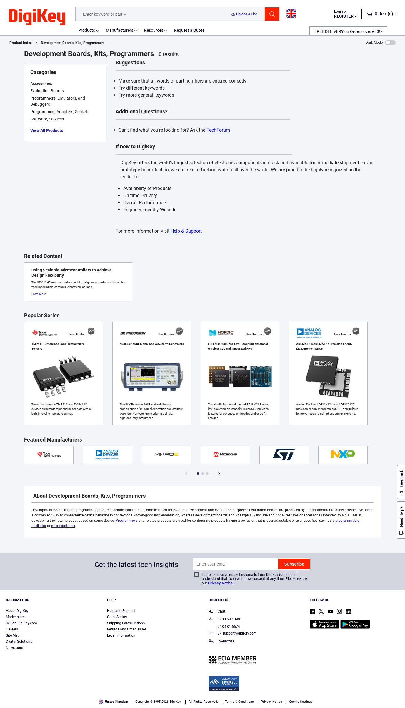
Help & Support (186, 231)
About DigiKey (17, 611)
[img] (37, 17)
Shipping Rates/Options (126, 623)
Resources (153, 30)
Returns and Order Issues (126, 629)
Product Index (20, 43)
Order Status (117, 617)
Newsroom (14, 648)
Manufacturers (119, 30)
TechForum (218, 130)
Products (86, 30)
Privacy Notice (220, 583)
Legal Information (121, 635)
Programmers (127, 521)
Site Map (13, 635)
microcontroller (63, 526)
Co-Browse (221, 642)
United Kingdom (113, 702)
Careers (12, 629)
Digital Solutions (19, 642)
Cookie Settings (300, 702)
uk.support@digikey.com (233, 634)
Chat (217, 612)
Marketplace (15, 617)
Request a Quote (189, 30)
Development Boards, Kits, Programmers (72, 43)
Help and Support (121, 611)
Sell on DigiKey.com (21, 623)
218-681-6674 (224, 627)
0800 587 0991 (225, 620)
